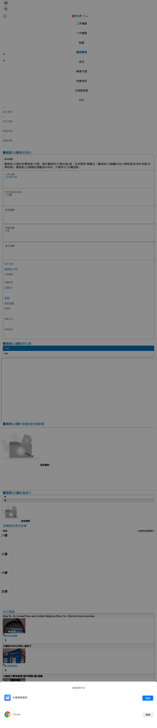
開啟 (147, 698)
